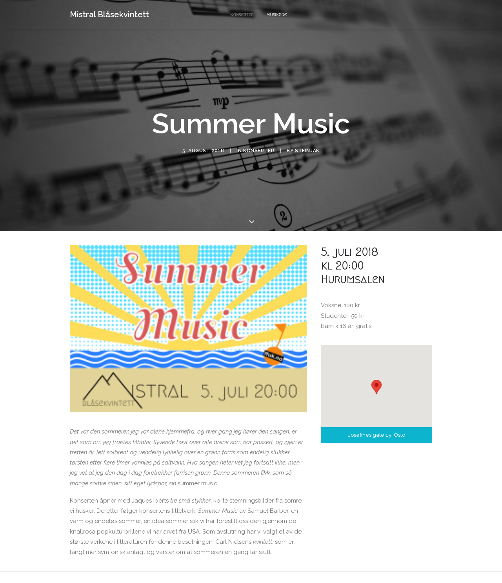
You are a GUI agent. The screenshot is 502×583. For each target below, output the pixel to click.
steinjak (307, 139)
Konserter (242, 14)
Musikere (276, 14)
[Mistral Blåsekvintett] (109, 14)
